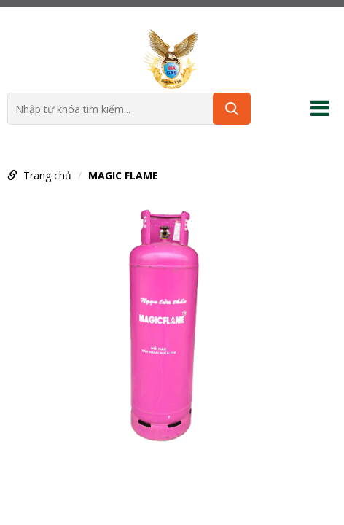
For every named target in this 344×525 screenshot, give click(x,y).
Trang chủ (47, 175)
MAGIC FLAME (123, 175)
